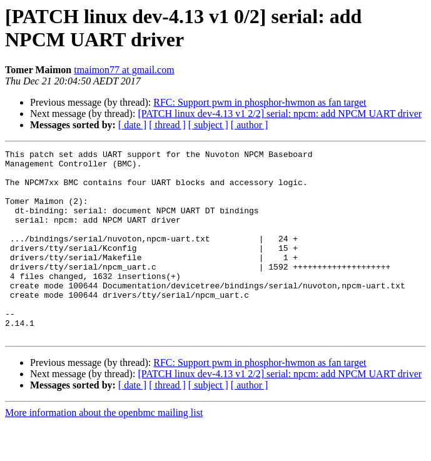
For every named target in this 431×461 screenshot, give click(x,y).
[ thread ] (167, 124)
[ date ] (132, 124)
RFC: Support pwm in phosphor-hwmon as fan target (259, 102)
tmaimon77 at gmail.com (124, 69)
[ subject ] (208, 124)
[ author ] (249, 124)
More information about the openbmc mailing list (104, 450)
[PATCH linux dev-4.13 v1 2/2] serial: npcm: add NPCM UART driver (280, 113)
